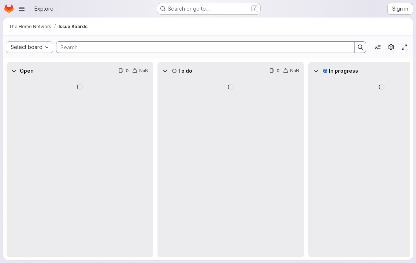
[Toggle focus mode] (404, 47)
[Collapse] (14, 70)
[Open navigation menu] (21, 9)
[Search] (201, 47)
